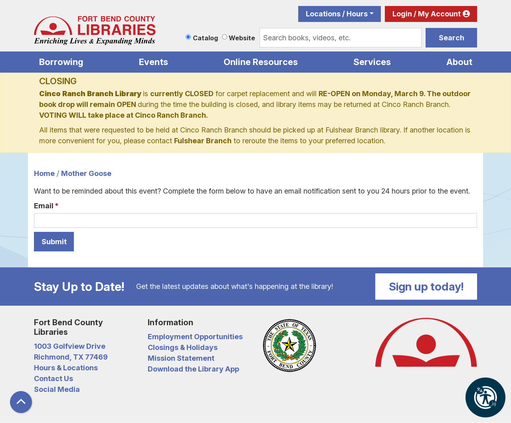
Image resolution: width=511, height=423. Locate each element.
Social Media (57, 389)
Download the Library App (193, 369)
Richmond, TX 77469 (71, 357)
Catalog (205, 38)
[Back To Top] (21, 402)
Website (242, 38)
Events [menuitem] (153, 62)
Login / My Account (426, 14)
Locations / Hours (337, 14)
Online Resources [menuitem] (261, 62)
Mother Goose (86, 173)
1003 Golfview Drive (69, 346)
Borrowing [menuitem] (61, 62)
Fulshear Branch (203, 140)
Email (43, 206)
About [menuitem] (459, 62)
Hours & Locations (66, 368)
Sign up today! (426, 286)
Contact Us (53, 378)
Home (44, 173)
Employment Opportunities (195, 336)
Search (451, 38)
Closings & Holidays (183, 347)
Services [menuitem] (372, 62)
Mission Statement (181, 358)
